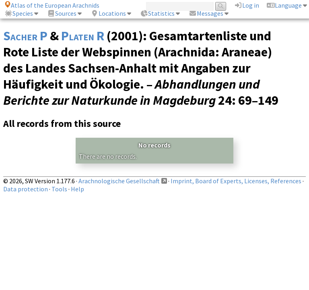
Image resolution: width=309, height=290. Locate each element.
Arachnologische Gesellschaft (119, 181)
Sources (61, 13)
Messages (206, 13)
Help (77, 189)
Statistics (157, 13)
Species (18, 13)
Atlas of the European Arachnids (51, 5)
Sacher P (25, 36)
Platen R (82, 36)
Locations (108, 13)
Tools (59, 189)
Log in (246, 5)
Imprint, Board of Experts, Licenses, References (236, 181)
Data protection (25, 189)
